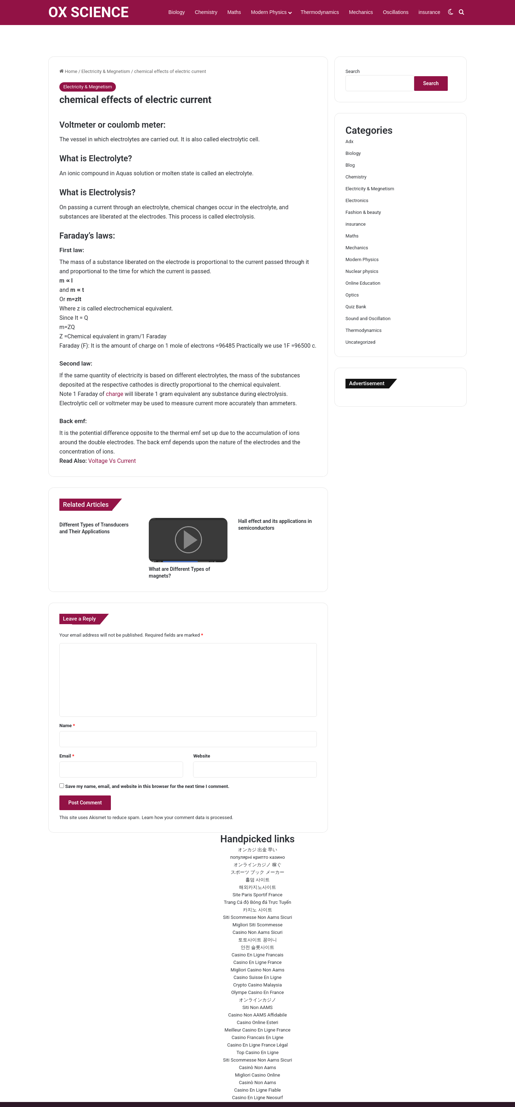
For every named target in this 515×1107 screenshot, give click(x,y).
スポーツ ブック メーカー (257, 851)
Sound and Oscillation (368, 297)
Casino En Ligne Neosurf (257, 1076)
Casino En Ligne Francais (258, 934)
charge (114, 373)
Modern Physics (269, 12)
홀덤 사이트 (257, 859)
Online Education (362, 262)
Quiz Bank (355, 286)
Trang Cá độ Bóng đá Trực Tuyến (257, 881)
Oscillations (396, 12)
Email (66, 735)
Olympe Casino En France (257, 971)
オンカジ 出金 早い (257, 829)
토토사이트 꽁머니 (257, 919)
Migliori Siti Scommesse (257, 904)
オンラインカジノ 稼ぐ (257, 844)
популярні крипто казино (257, 836)
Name (67, 704)
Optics (352, 274)
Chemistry (206, 12)
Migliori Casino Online (257, 1054)
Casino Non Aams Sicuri (257, 911)
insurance (429, 12)
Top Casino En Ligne (257, 1031)
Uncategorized (360, 321)
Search (352, 50)
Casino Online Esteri (257, 1001)
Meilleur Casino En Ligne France (257, 1009)
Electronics (356, 179)
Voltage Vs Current (112, 440)
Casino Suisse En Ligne (257, 956)
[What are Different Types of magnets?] (188, 519)
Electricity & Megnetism (106, 50)
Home (68, 50)
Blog (350, 144)
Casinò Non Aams (257, 1046)
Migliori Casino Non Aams (257, 949)
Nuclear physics (361, 250)
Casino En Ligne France (258, 941)
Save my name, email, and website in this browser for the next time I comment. (147, 765)
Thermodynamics (319, 12)
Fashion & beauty (363, 191)
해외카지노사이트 (257, 866)
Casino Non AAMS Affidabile (257, 994)
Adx (349, 120)
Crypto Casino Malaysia (257, 964)
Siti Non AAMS (257, 986)
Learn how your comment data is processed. (187, 796)
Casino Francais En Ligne (258, 1016)
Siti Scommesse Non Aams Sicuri (257, 896)
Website (201, 735)
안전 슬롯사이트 (257, 926)
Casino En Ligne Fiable (257, 1069)
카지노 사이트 (257, 889)
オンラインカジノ (257, 979)
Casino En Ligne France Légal (257, 1024)
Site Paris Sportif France (257, 874)
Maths (234, 12)
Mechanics (361, 12)
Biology (176, 12)
